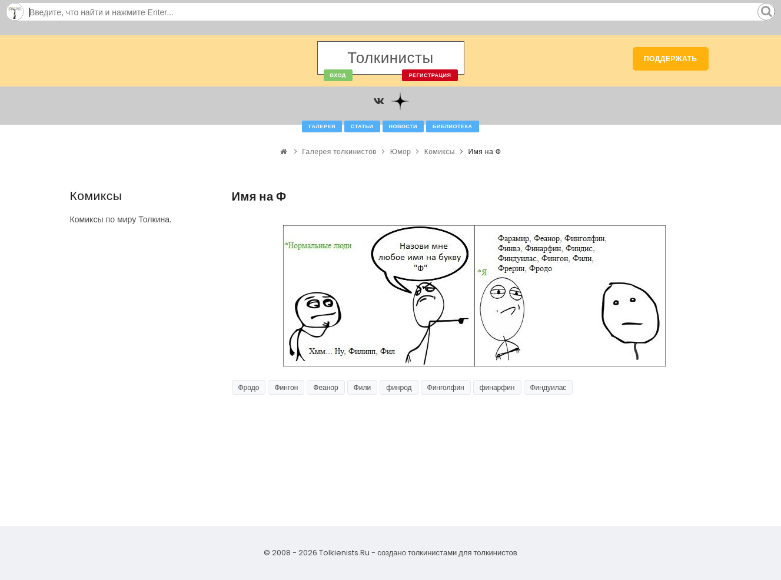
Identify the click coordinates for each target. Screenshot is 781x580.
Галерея (321, 126)
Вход (338, 75)
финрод (398, 387)
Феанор (325, 387)
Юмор (400, 151)
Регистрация (429, 75)
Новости (403, 126)
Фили (362, 387)
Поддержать (670, 59)
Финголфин (445, 387)
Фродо (249, 387)
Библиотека (452, 126)
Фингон (286, 387)
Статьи (362, 126)
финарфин (497, 387)
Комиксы (439, 151)
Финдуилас (548, 387)
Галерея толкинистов (339, 151)
